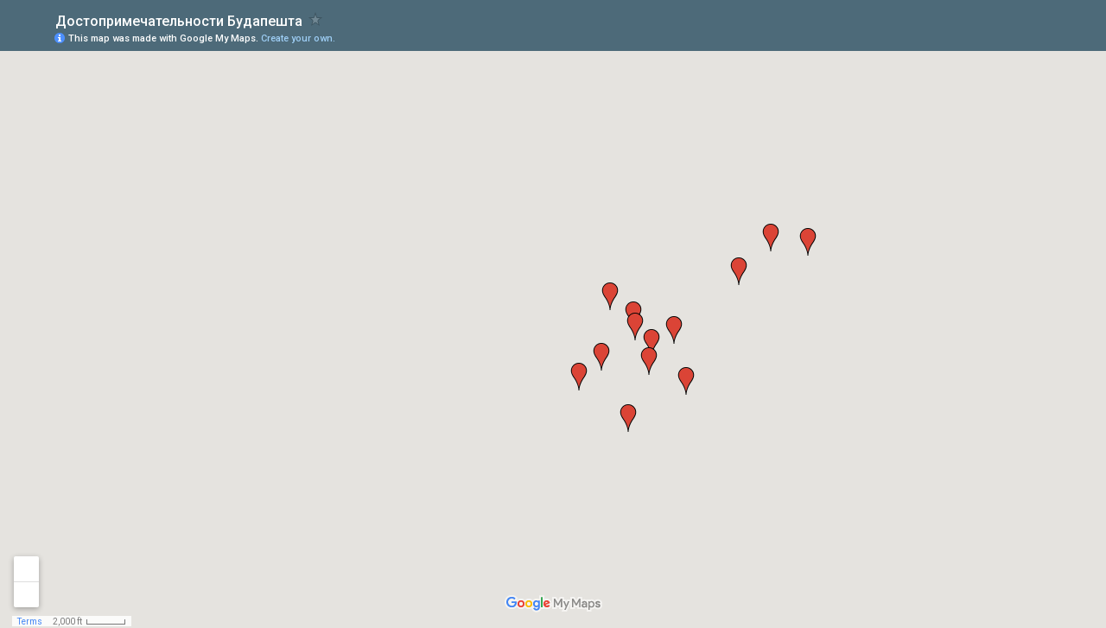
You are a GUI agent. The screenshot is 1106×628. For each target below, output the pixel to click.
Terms (29, 621)
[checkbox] (316, 19)
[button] (651, 343)
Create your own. (298, 38)
